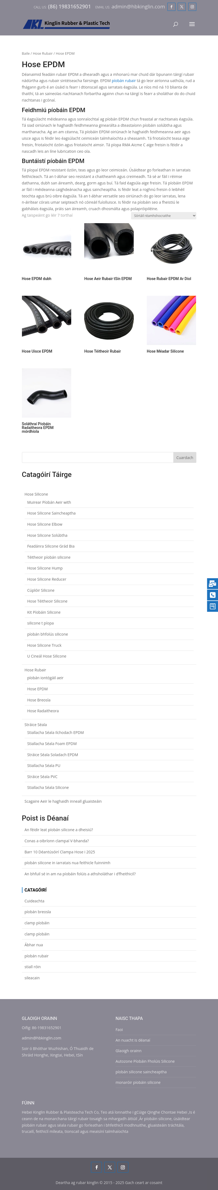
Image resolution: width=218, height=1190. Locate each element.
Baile (26, 53)
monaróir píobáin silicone (138, 1082)
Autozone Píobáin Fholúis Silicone (145, 1061)
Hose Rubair (43, 53)
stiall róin (33, 966)
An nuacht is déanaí (133, 1040)
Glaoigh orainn (129, 1050)
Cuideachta (34, 900)
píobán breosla (38, 911)
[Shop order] (163, 215)
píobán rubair (124, 80)
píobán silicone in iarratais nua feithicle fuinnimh (67, 862)
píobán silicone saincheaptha (141, 1071)
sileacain (32, 977)
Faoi (119, 1029)
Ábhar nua (34, 944)
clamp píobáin (37, 922)
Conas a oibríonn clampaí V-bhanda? (57, 840)
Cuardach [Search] (184, 457)
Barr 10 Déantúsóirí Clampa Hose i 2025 (60, 851)
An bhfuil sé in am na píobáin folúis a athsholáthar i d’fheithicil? (80, 873)
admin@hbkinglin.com (41, 1038)
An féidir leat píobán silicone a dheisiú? (59, 829)
